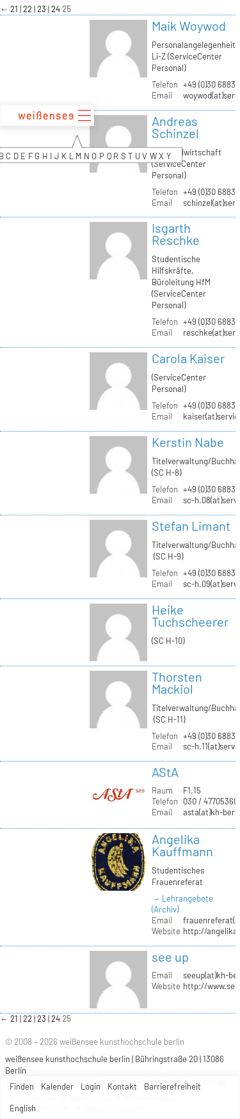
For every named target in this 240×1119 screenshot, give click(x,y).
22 (28, 9)
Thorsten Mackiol (177, 682)
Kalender (57, 1086)
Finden (22, 1086)
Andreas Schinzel (175, 127)
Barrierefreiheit (172, 1086)
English (23, 1108)
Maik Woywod (189, 25)
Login (90, 1086)
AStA (165, 771)
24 (56, 9)
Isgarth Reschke (176, 233)
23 (42, 9)
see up (170, 956)
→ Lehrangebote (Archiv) (182, 903)
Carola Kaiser (188, 358)
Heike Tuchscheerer (190, 615)
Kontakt (122, 1086)
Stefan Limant (191, 525)
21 (15, 9)
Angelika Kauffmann (182, 845)
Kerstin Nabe (188, 442)
